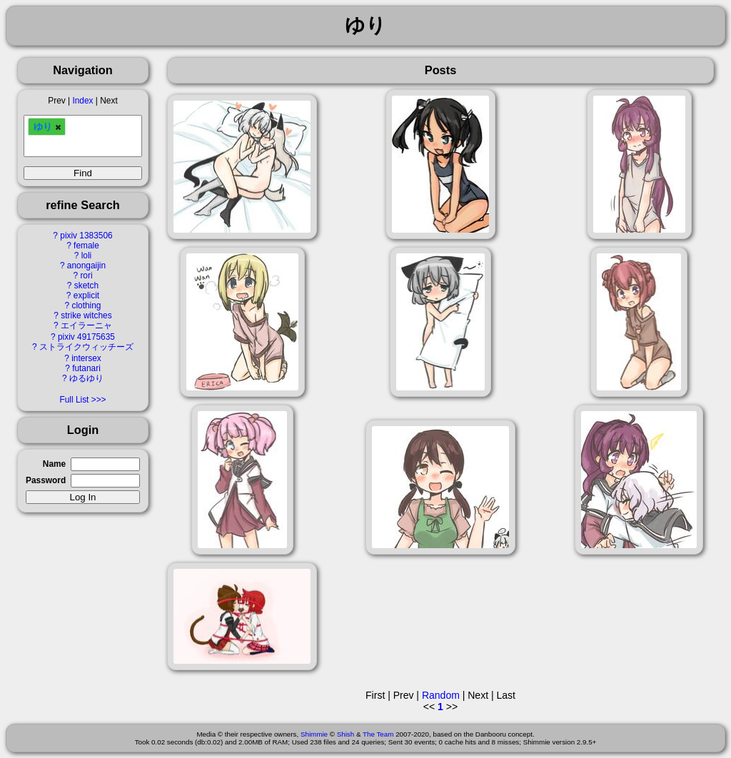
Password (46, 480)
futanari (86, 368)
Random (441, 695)
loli (86, 256)
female (86, 246)
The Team (378, 734)
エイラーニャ (86, 325)
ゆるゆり (86, 378)
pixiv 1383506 (86, 236)
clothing (86, 305)
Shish (346, 734)
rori (86, 276)
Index (82, 101)
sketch (86, 285)
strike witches (86, 315)
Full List (74, 400)
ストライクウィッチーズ (86, 347)
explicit (86, 295)
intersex (86, 358)
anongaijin (86, 266)
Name (54, 464)
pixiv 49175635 (86, 337)
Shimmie (314, 734)
